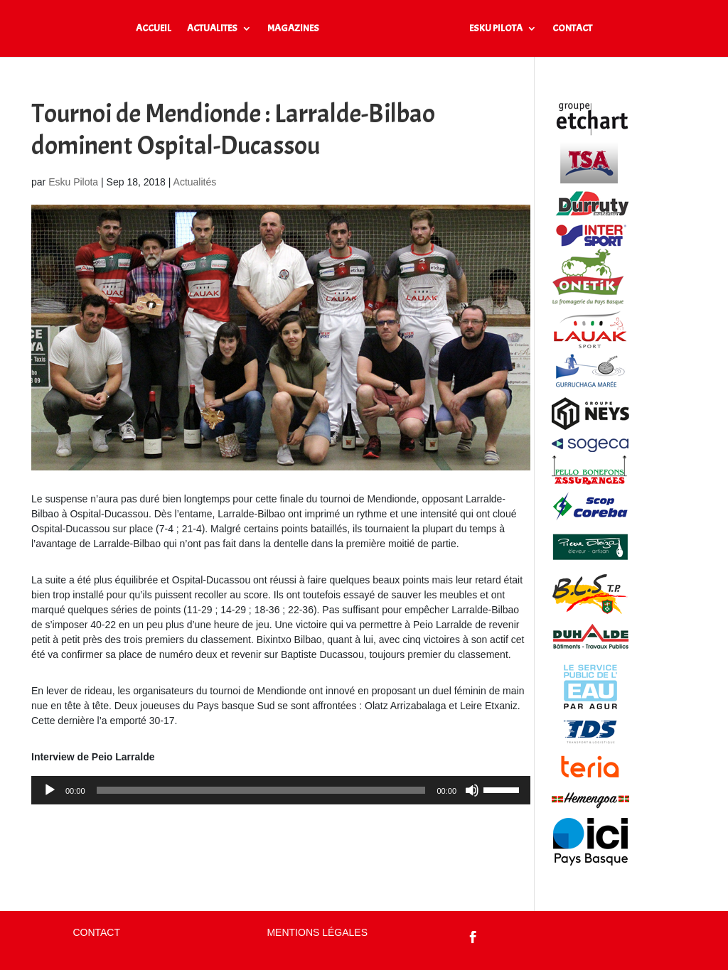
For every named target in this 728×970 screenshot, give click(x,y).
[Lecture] (50, 790)
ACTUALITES (212, 28)
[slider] (261, 790)
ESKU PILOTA (496, 28)
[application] (280, 790)
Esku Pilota (73, 182)
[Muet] (472, 790)
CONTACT (572, 28)
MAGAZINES (293, 28)
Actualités (195, 182)
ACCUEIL (153, 28)
